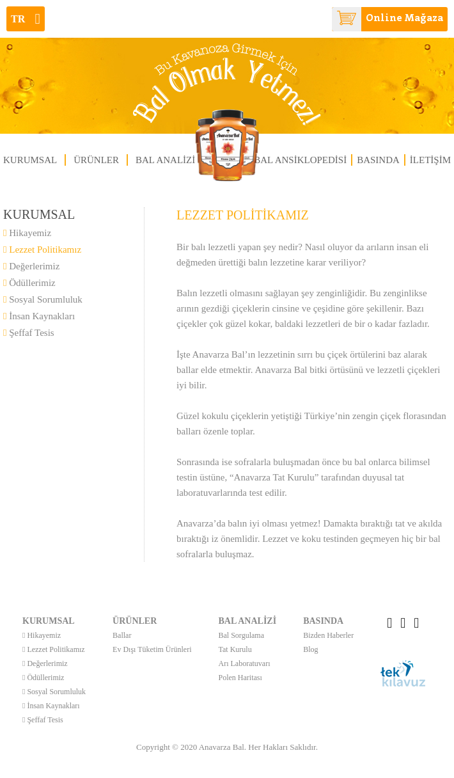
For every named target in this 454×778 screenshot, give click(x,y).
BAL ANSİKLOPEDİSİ (300, 160)
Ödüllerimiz (29, 283)
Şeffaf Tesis (28, 333)
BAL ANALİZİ (165, 160)
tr (25, 19)
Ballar (122, 635)
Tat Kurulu (235, 649)
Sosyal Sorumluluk (42, 299)
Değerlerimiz (31, 266)
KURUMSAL (30, 160)
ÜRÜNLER (96, 160)
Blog (310, 649)
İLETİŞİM (430, 160)
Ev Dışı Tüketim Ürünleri (152, 649)
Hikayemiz (27, 233)
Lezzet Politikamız (42, 249)
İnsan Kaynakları (39, 316)
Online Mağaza (387, 19)
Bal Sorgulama (241, 635)
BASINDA (378, 160)
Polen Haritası (240, 677)
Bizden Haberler (328, 635)
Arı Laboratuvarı (244, 663)
